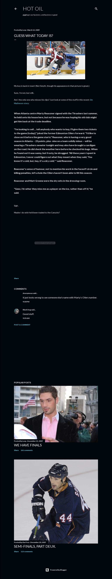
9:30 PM (26, 302)
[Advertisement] (56, 353)
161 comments (27, 450)
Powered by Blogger (56, 570)
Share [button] (16, 278)
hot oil (33, 8)
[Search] (96, 8)
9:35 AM (26, 318)
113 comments (27, 551)
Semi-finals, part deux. (35, 546)
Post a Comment (22, 325)
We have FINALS (28, 445)
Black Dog (27, 310)
